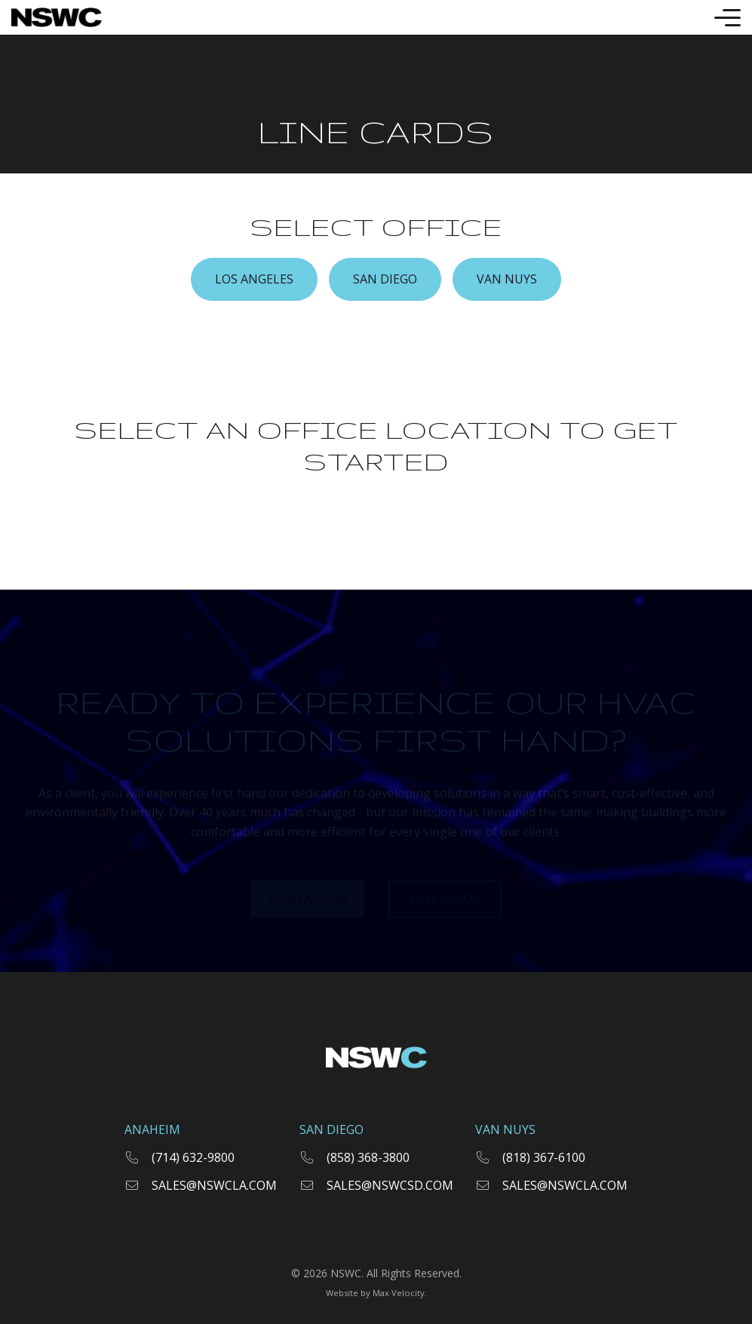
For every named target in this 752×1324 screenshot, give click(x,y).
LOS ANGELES (254, 279)
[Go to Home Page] (56, 17)
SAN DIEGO (385, 279)
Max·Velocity (399, 1292)
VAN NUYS (507, 279)
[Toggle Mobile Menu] (727, 18)
